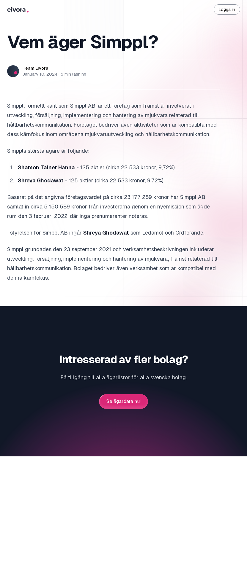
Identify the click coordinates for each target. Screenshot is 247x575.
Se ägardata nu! (123, 401)
